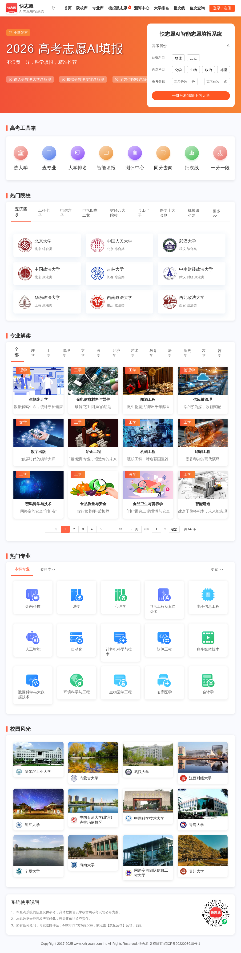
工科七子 (43, 212)
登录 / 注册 (222, 8)
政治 (208, 70)
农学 (204, 353)
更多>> (216, 213)
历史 (193, 58)
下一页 (133, 529)
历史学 (187, 353)
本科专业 (22, 569)
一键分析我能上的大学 (191, 96)
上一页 (53, 529)
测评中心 (141, 8)
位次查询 (197, 8)
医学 (98, 353)
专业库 (98, 8)
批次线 (179, 8)
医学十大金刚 (167, 212)
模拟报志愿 (117, 8)
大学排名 (161, 8)
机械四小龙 (193, 212)
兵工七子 (143, 212)
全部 (17, 352)
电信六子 (66, 212)
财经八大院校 (117, 212)
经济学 (116, 353)
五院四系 (21, 212)
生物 (193, 70)
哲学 (219, 353)
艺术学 (134, 353)
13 (120, 529)
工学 (49, 353)
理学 (33, 353)
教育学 (153, 353)
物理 (178, 58)
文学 (83, 353)
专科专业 (47, 570)
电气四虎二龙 (89, 212)
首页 (68, 8)
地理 (223, 70)
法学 (170, 353)
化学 (178, 70)
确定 (174, 529)
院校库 (82, 8)
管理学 (66, 353)
